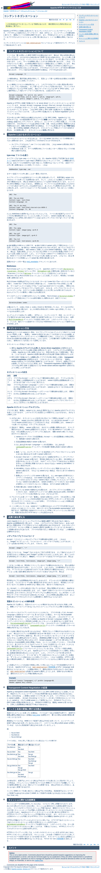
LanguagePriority (23, 447)
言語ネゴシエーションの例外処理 (20, 601)
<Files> (20, 271)
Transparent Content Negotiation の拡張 (86, 30)
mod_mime (36, 715)
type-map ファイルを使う (17, 155)
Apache (5, 11)
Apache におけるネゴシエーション (24, 135)
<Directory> (68, 269)
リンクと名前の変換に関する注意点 (24, 709)
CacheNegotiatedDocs (16, 824)
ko (70, 20)
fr (64, 20)
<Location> (11, 271)
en (60, 20)
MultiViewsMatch (16, 319)
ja (67, 20)
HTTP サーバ (14, 11)
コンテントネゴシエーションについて (25, 51)
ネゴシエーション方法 (86, 24)
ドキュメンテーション (28, 11)
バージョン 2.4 (42, 11)
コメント (82, 41)
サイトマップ (94, 4)
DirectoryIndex (66, 296)
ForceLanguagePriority (21, 623)
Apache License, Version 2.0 (20, 869)
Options (27, 273)
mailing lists (39, 860)
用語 (87, 4)
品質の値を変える (85, 27)
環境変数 (52, 667)
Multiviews (11, 266)
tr (74, 20)
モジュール (65, 4)
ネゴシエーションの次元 (17, 372)
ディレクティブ (75, 4)
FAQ (83, 4)
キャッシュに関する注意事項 (88, 38)
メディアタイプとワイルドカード (20, 536)
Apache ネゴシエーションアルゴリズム (23, 407)
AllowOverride (44, 271)
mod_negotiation (33, 43)
